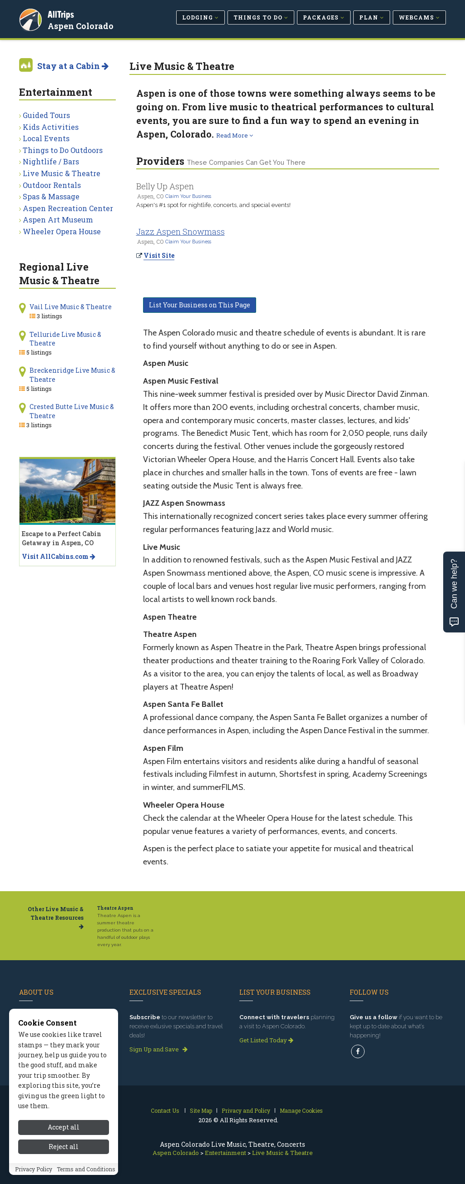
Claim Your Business (188, 196)
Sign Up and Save (158, 1049)
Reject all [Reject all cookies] (64, 1146)
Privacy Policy (33, 1169)
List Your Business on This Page (199, 305)
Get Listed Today (266, 1040)
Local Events (46, 138)
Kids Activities (51, 127)
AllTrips (62, 13)
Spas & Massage (51, 196)
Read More (234, 135)
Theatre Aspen (115, 908)
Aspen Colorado (82, 24)
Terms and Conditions (86, 1169)
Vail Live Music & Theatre (71, 306)
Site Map (201, 1110)
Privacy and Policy (246, 1110)
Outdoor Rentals (52, 185)
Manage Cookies (301, 1110)
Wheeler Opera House (62, 231)
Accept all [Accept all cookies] (63, 1127)
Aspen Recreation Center (68, 208)
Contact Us (165, 1110)
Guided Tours (46, 115)
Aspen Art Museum (58, 219)
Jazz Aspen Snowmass (180, 231)
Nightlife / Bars (51, 161)
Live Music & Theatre (61, 173)
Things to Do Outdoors (63, 150)
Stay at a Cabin (73, 65)
